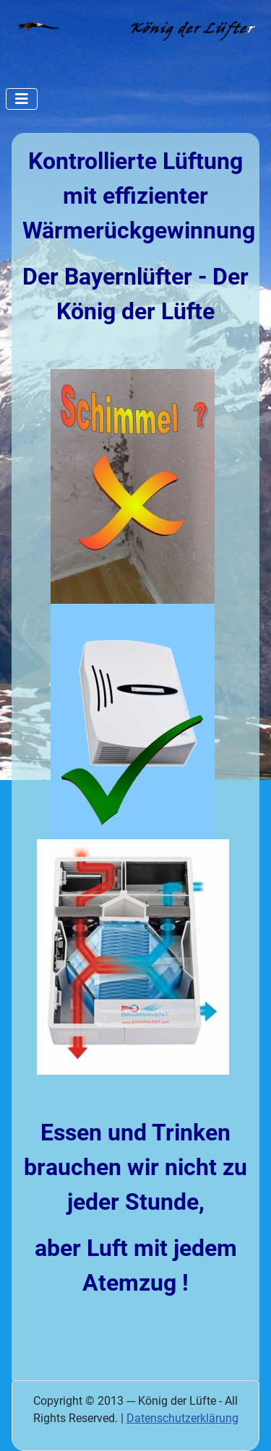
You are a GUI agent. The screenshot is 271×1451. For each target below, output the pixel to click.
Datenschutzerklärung (182, 1418)
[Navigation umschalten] (22, 99)
